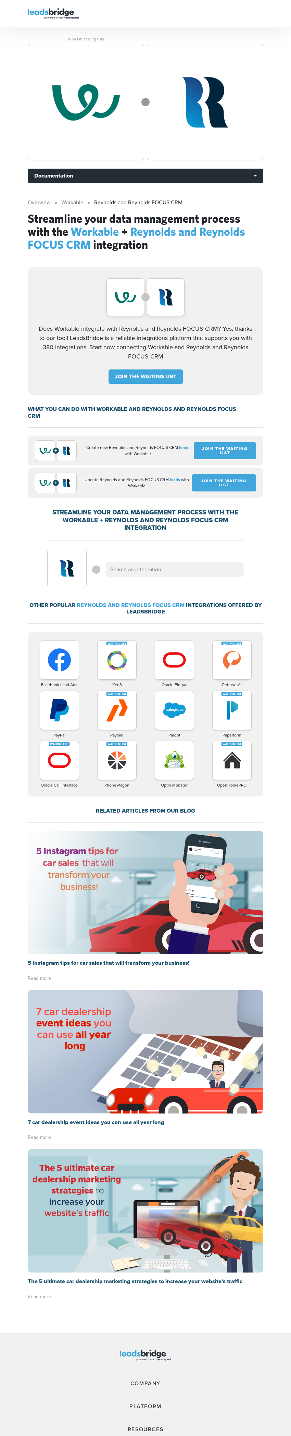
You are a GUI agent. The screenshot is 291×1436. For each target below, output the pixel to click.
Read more (39, 978)
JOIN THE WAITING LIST (145, 376)
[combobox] (174, 569)
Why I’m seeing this (86, 39)
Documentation (53, 176)
